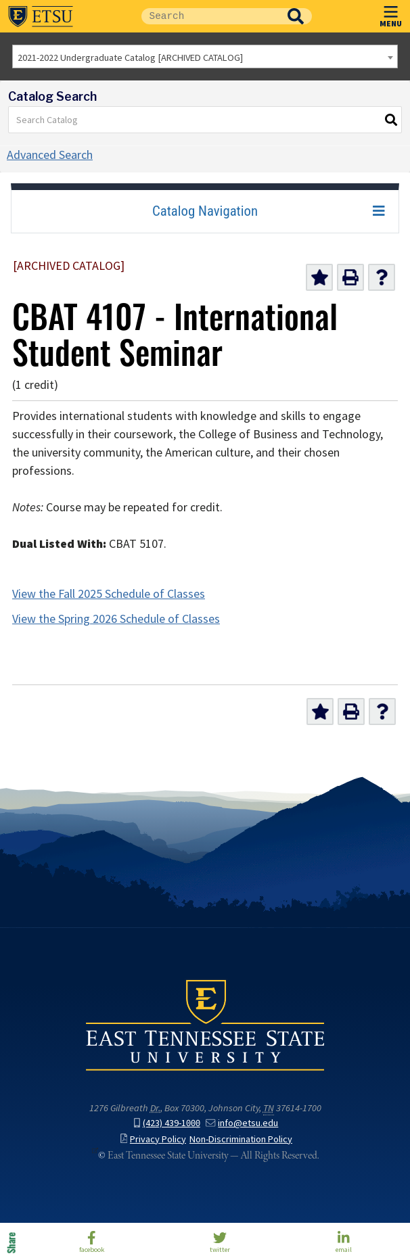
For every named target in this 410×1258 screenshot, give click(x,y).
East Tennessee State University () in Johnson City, (205, 1024)
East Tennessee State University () (40, 16)
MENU (391, 14)
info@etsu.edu (242, 1122)
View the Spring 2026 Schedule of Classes (116, 619)
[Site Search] (210, 16)
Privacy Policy (153, 1139)
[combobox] (205, 56)
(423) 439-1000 (167, 1122)
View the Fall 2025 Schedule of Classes (108, 594)
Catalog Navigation (205, 211)
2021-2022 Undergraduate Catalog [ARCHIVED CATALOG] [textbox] (130, 57)
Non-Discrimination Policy (240, 1139)
